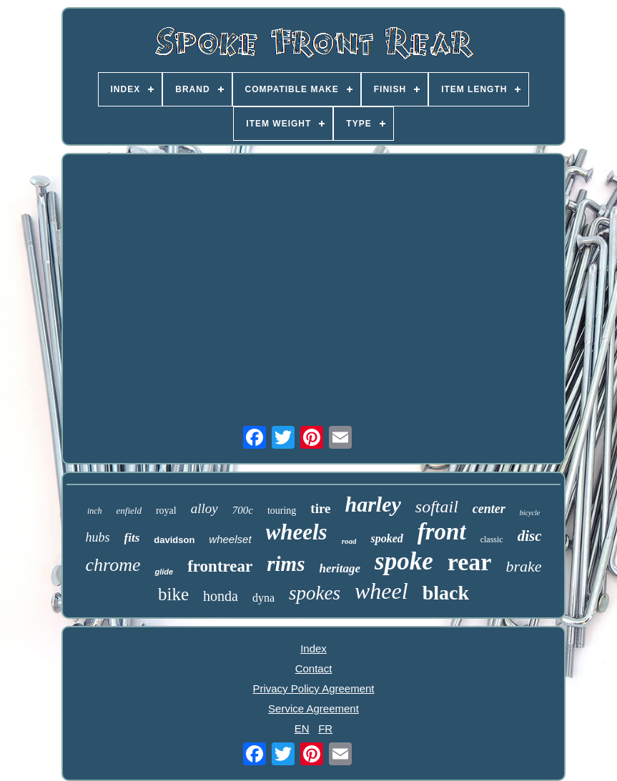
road (349, 541)
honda (220, 596)
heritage (339, 568)
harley (372, 504)
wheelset (230, 539)
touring (281, 510)
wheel (381, 591)
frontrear (219, 566)
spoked (386, 538)
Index (313, 648)
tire (320, 508)
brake (523, 566)
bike (173, 594)
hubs (98, 537)
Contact (313, 668)
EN (302, 728)
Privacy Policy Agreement (313, 688)
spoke (404, 561)
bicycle (530, 513)
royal (166, 510)
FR (325, 728)
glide (163, 571)
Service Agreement (313, 708)
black (446, 593)
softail (436, 506)
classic (491, 539)
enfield (129, 510)
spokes (314, 593)
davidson (174, 539)
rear (470, 562)
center (489, 509)
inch (94, 511)
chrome (112, 564)
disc (530, 535)
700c (242, 510)
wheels (296, 531)
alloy (204, 508)
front (442, 531)
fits (132, 537)
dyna (263, 598)
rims (286, 563)
